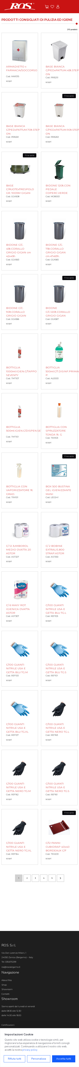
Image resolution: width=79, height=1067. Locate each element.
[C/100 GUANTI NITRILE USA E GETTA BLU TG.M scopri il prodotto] (19, 659)
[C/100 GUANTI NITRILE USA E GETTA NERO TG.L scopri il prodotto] (59, 718)
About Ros (6, 980)
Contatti (5, 994)
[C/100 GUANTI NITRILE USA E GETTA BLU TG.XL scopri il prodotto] (19, 718)
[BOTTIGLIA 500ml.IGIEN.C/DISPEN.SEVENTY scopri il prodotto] (19, 420)
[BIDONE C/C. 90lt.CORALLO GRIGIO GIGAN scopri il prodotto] (19, 302)
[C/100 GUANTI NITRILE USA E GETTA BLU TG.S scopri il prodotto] (59, 659)
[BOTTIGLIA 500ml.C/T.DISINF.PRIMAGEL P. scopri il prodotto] (59, 361)
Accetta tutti (63, 1058)
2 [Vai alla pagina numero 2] (27, 878)
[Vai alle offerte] (47, 7)
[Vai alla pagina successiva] (60, 878)
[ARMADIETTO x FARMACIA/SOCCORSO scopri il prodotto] (19, 60)
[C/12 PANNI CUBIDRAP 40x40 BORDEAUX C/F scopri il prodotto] (59, 837)
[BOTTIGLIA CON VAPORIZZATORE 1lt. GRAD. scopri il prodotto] (19, 480)
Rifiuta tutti (14, 1058)
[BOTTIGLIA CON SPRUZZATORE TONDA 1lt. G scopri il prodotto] (59, 421)
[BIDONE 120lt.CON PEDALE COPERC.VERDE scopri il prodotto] (59, 179)
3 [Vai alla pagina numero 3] (35, 878)
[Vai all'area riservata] (58, 7)
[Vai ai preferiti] (52, 7)
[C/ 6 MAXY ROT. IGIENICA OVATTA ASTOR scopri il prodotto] (19, 599)
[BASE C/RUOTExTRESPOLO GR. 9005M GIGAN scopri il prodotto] (19, 179)
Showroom (7, 989)
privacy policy (29, 1050)
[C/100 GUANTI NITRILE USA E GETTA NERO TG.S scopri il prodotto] (59, 778)
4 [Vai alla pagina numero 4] (43, 878)
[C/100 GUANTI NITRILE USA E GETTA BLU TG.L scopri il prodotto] (59, 599)
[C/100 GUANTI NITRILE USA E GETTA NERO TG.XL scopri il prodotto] (19, 837)
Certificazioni (7, 1025)
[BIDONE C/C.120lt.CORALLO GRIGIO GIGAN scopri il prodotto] (59, 302)
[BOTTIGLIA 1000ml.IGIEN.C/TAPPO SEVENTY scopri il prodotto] (19, 361)
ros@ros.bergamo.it (10, 967)
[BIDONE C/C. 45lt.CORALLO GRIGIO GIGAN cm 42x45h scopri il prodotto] (19, 240)
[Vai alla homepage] (19, 6)
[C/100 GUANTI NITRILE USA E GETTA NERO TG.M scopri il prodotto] (19, 778)
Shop (4, 985)
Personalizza (38, 1058)
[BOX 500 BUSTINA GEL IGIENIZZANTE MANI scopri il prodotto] (59, 480)
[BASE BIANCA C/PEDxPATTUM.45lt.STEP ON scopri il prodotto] (59, 60)
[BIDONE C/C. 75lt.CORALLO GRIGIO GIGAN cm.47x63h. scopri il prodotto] (59, 240)
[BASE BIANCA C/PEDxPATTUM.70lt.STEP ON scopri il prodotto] (19, 120)
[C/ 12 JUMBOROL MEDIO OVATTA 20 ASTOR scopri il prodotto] (19, 540)
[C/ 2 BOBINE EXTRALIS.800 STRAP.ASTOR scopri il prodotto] (59, 540)
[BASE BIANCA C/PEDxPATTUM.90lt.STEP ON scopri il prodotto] (59, 120)
